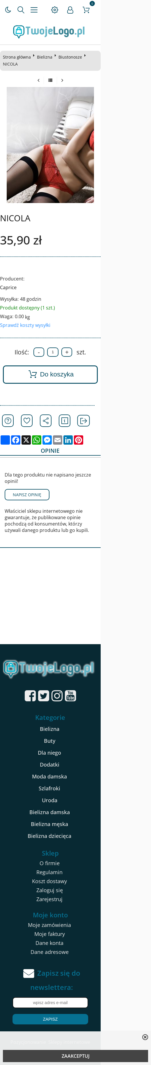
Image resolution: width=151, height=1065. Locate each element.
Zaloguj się (74, 872)
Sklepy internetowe (94, 1024)
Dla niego (74, 734)
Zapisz (75, 1001)
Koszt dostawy (74, 863)
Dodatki (74, 746)
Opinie (74, 444)
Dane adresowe (75, 933)
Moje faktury (74, 915)
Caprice (9, 280)
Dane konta (75, 924)
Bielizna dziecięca (75, 817)
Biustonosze (72, 57)
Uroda (74, 782)
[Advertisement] (75, 582)
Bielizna (46, 57)
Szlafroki (75, 770)
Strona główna (18, 57)
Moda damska (74, 758)
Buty (74, 722)
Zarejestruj (75, 881)
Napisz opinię (28, 483)
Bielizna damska (74, 794)
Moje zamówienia (74, 906)
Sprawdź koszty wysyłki (26, 318)
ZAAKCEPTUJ (76, 1056)
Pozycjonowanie (53, 1024)
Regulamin (75, 854)
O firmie (75, 845)
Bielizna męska (74, 806)
